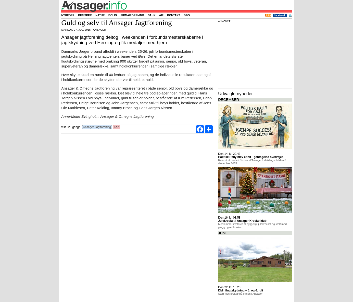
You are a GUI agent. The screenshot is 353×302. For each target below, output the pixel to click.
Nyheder (68, 15)
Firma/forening (132, 15)
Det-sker (85, 15)
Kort (116, 127)
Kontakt (173, 15)
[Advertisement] (255, 55)
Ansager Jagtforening (97, 127)
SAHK (151, 15)
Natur (100, 15)
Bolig (112, 15)
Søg (187, 15)
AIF (161, 15)
